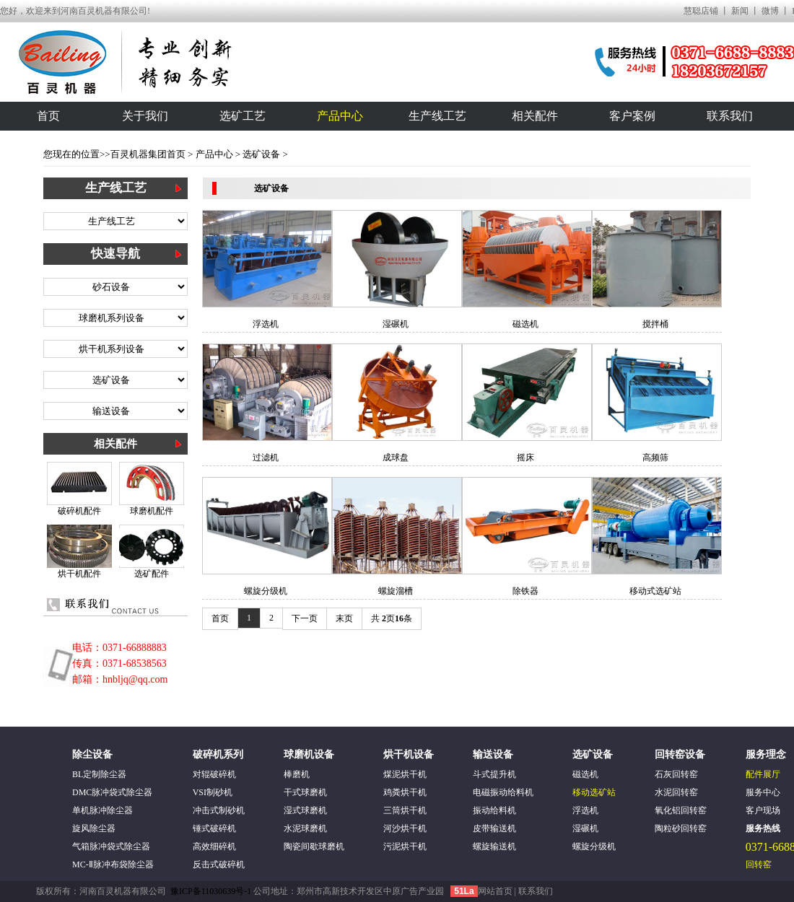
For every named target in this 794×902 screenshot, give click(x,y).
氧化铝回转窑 (681, 810)
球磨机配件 (151, 511)
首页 (48, 116)
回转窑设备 (680, 754)
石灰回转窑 (676, 774)
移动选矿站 (594, 792)
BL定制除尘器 (99, 774)
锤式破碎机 (214, 828)
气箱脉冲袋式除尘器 (111, 846)
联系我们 (730, 116)
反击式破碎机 (219, 864)
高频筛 (655, 457)
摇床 (525, 457)
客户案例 (632, 116)
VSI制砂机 (212, 792)
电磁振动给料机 (503, 792)
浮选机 (266, 324)
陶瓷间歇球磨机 (314, 846)
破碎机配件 (79, 511)
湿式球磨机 (305, 810)
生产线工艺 (437, 116)
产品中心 (340, 116)
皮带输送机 (494, 828)
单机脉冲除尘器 (102, 810)
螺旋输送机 (494, 846)
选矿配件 (151, 574)
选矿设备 (261, 154)
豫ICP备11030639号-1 (211, 891)
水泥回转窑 (676, 792)
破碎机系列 (218, 754)
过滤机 (266, 457)
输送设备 (493, 754)
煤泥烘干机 (405, 774)
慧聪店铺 (701, 11)
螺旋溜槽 (395, 591)
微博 (770, 11)
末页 (344, 618)
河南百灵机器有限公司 (122, 891)
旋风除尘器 (93, 828)
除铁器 (525, 591)
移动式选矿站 (655, 591)
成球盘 (396, 457)
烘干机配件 (79, 574)
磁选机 (525, 324)
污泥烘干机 (405, 846)
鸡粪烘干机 (405, 792)
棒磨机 (297, 774)
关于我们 (145, 116)
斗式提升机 (494, 774)
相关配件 (535, 116)
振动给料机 (494, 810)
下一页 (305, 618)
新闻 (740, 11)
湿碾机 (396, 324)
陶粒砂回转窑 (681, 828)
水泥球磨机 (305, 828)
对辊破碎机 (214, 774)
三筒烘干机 (405, 810)
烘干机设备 (408, 754)
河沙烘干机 (405, 828)
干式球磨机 (305, 792)
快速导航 (115, 253)
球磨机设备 (309, 754)
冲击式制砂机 (219, 810)
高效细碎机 (214, 846)
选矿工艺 (242, 116)
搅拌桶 (655, 324)
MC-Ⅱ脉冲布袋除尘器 (113, 864)
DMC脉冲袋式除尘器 (112, 792)
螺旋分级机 (265, 591)
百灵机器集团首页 (148, 154)
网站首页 (496, 891)
